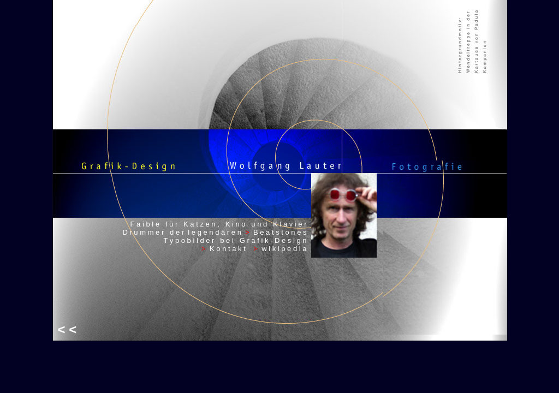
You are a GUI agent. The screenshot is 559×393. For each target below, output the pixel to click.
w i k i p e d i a (283, 249)
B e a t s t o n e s (280, 232)
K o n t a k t (231, 249)
